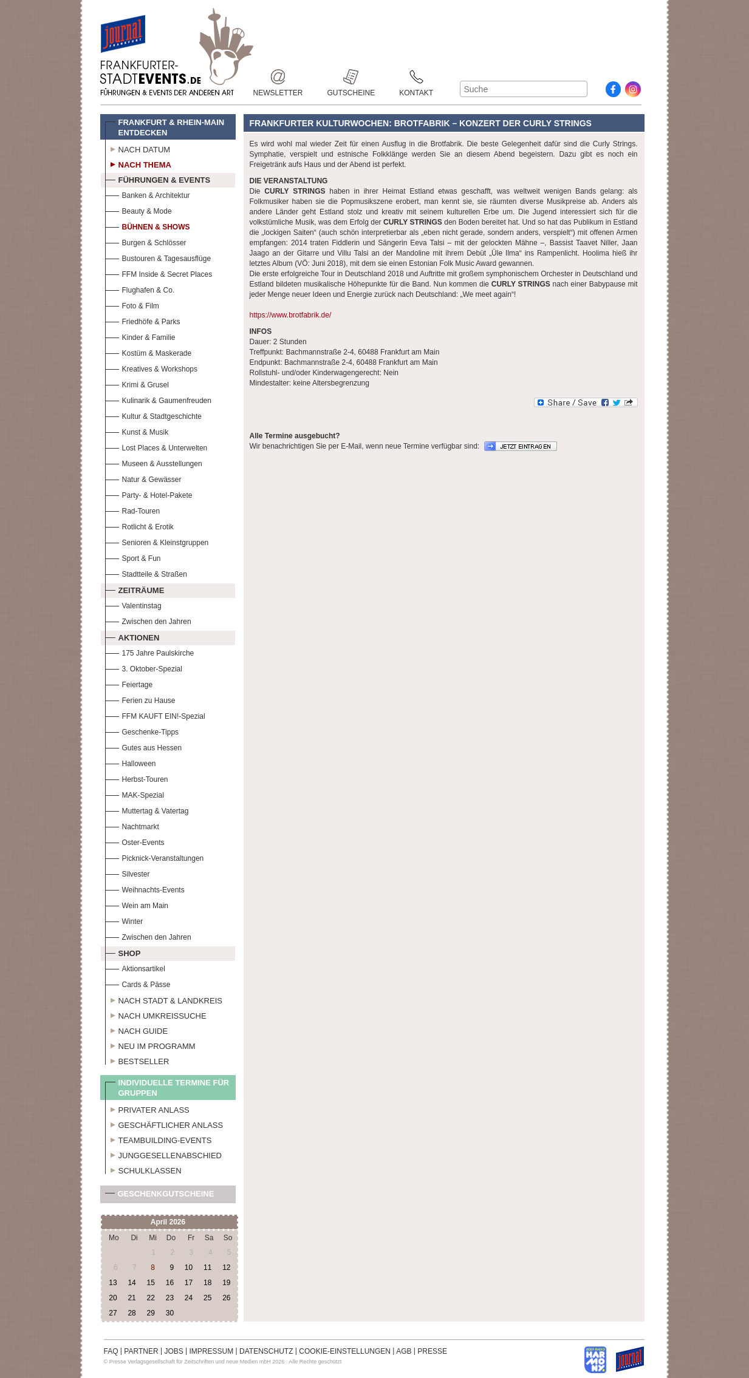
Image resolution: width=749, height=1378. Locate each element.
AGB (403, 1351)
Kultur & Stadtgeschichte (153, 415)
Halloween (130, 762)
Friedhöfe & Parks (142, 320)
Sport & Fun (133, 557)
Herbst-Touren (136, 778)
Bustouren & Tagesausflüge (158, 257)
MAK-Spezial (134, 793)
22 (151, 1298)
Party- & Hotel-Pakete (149, 494)
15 (151, 1282)
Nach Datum (138, 148)
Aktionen (132, 636)
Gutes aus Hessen (143, 746)
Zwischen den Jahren (148, 620)
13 (113, 1282)
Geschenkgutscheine (159, 1196)
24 (189, 1298)
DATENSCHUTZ (266, 1351)
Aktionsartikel (135, 967)
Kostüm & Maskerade (148, 352)
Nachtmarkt (132, 825)
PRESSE (432, 1351)
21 (131, 1298)
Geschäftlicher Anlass (164, 1124)
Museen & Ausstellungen (153, 462)
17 (189, 1282)
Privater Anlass (147, 1108)
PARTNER (141, 1351)
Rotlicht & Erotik (139, 525)
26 (226, 1298)
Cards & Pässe (138, 983)
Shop (123, 952)
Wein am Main (136, 904)
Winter (124, 920)
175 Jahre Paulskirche (149, 651)
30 (170, 1313)
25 (207, 1298)
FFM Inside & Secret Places (159, 273)
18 (207, 1282)
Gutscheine (351, 76)
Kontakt (416, 76)
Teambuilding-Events (158, 1139)
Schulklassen (143, 1169)
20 (113, 1298)
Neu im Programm (150, 1045)
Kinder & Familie (140, 336)
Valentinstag (133, 604)
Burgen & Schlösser (145, 241)
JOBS (173, 1351)
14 (131, 1282)
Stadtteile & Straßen (146, 573)
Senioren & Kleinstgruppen (157, 541)
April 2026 (168, 1222)
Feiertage (129, 683)
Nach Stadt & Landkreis (163, 999)
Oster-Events (135, 841)
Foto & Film (132, 304)
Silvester (127, 872)
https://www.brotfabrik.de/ (291, 315)
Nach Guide (136, 1029)
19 (226, 1282)
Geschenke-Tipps (142, 730)
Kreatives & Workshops (151, 367)
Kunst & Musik (137, 430)
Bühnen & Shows (147, 225)
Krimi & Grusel (137, 383)
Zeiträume (135, 589)
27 (113, 1313)
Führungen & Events (158, 178)
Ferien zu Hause (140, 699)
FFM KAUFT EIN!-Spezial (155, 715)
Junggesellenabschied (163, 1154)
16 (170, 1282)
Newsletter (278, 76)
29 (151, 1313)
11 (207, 1267)
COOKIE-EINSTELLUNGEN (345, 1351)
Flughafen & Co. (140, 288)
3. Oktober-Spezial (143, 667)
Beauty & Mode (138, 210)
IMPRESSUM (212, 1351)
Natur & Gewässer (143, 478)
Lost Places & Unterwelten (156, 446)
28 (131, 1313)
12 (226, 1267)
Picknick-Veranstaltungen (154, 857)
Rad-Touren (132, 509)
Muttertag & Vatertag (147, 809)
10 (189, 1267)
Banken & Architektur (147, 194)
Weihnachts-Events (145, 888)
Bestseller (137, 1060)
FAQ (111, 1351)
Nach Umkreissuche (156, 1014)
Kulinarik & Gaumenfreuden (158, 399)
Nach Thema (138, 163)
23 (170, 1298)
